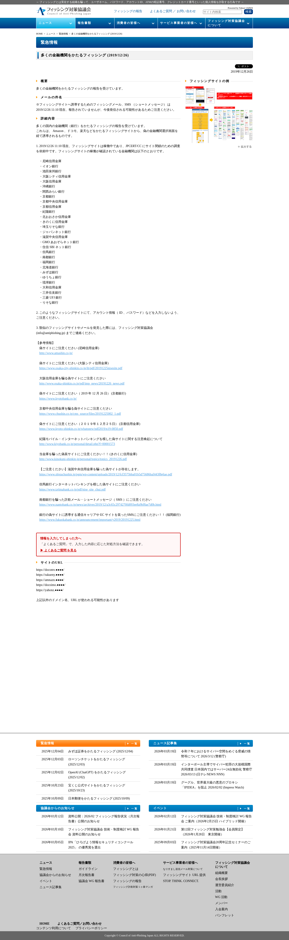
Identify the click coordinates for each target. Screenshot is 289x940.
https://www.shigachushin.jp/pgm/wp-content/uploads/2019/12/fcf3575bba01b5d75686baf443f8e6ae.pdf (105, 474)
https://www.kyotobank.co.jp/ (58, 398)
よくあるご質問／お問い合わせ (79, 923)
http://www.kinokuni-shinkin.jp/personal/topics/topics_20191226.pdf (83, 459)
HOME (39, 33)
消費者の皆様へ (128, 23)
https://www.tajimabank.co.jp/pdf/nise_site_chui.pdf (72, 489)
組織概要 (221, 873)
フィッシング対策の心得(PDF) (134, 875)
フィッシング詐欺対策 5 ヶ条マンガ (133, 886)
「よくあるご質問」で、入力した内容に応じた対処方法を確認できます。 (108, 544)
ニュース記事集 (202, 743)
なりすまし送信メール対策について (183, 869)
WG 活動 (221, 897)
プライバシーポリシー (91, 928)
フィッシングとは (125, 869)
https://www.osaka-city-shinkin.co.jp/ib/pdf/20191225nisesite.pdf (80, 368)
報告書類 (84, 23)
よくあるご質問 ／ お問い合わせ (173, 11)
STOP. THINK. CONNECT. (181, 881)
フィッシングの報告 (128, 11)
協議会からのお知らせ (89, 808)
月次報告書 (86, 875)
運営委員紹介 (224, 885)
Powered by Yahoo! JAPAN (240, 8)
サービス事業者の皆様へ (178, 23)
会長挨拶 (221, 879)
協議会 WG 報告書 (91, 881)
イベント (202, 808)
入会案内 (221, 909)
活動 (218, 891)
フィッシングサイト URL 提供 (184, 875)
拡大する (245, 147)
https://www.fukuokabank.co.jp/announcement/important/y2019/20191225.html (89, 519)
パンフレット (224, 915)
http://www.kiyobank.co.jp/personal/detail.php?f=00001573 (77, 444)
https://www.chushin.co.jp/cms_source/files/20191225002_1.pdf (80, 413)
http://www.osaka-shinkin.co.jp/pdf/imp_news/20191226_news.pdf (81, 383)
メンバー (221, 903)
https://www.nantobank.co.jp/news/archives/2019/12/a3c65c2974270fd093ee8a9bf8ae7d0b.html (100, 504)
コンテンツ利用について (53, 928)
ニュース (45, 23)
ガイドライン (88, 869)
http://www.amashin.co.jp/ (56, 353)
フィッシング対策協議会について (226, 23)
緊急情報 (63, 33)
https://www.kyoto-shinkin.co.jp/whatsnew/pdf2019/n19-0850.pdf (81, 429)
